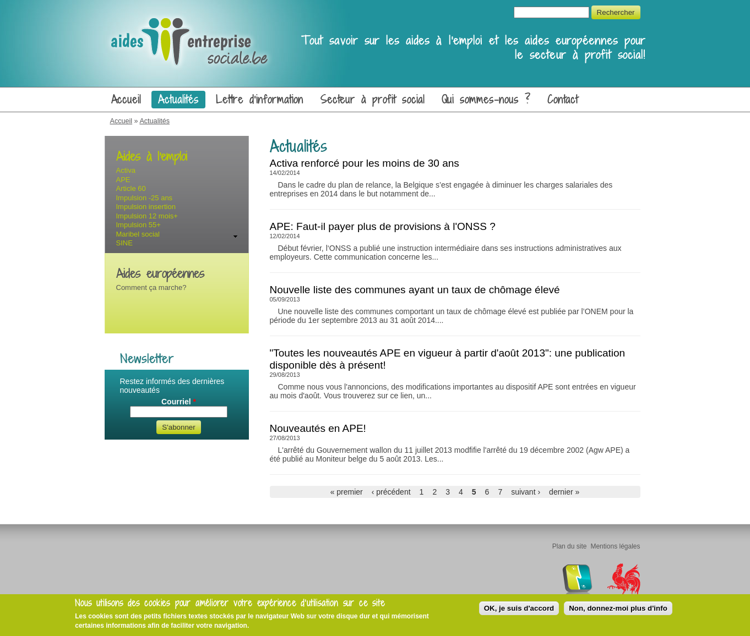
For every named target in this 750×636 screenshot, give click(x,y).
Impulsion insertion (146, 206)
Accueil (126, 99)
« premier (346, 491)
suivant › (525, 491)
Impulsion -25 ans (144, 198)
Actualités (178, 99)
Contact (563, 99)
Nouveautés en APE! (318, 428)
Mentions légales (615, 546)
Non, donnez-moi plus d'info (618, 608)
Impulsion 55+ (138, 225)
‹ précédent (391, 491)
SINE (124, 243)
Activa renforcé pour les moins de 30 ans (364, 163)
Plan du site (569, 546)
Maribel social (138, 234)
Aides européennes (160, 274)
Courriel (178, 401)
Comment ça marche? (151, 287)
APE (123, 180)
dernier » (564, 491)
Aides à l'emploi (151, 156)
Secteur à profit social (372, 99)
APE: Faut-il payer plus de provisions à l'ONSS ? (383, 226)
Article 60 (131, 188)
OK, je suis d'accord (519, 608)
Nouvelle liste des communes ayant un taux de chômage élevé (415, 289)
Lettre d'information (259, 99)
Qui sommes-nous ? (486, 99)
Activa (125, 170)
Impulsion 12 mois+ (147, 216)
